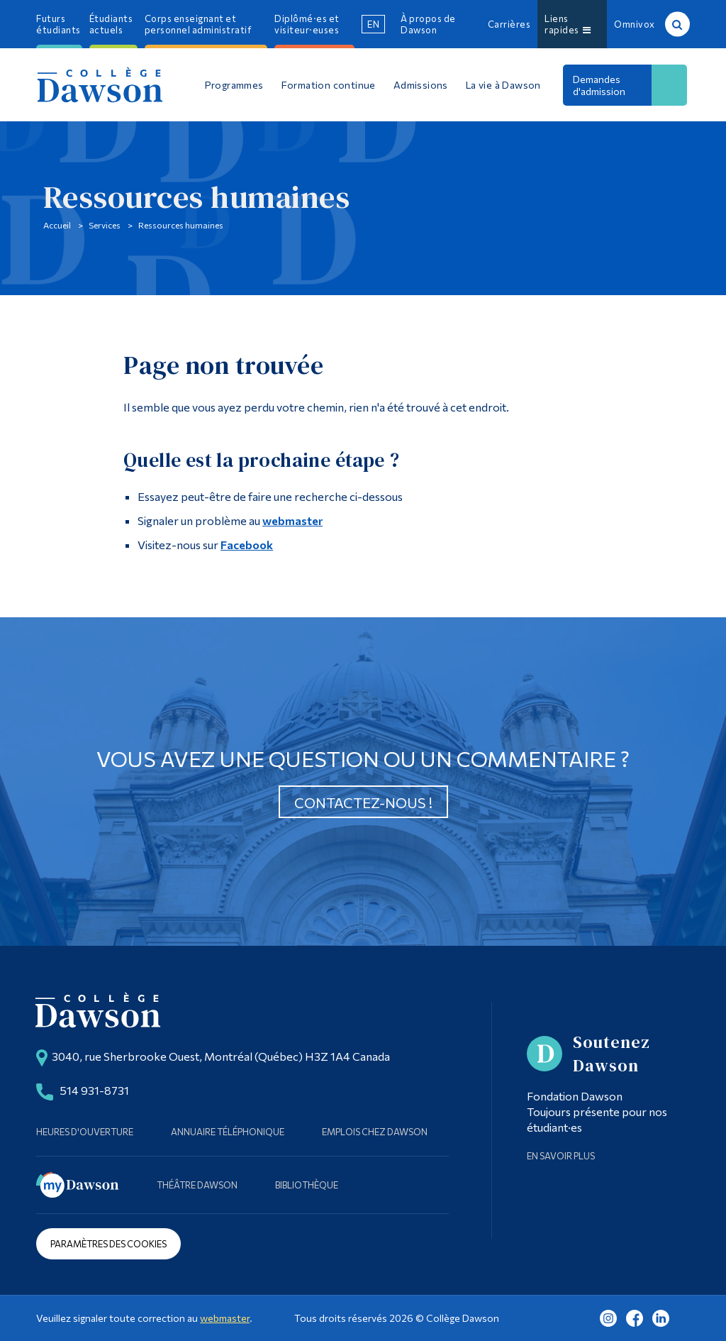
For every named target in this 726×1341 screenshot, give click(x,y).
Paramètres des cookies (108, 1243)
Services (105, 225)
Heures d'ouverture (84, 1131)
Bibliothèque (306, 1185)
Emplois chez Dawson (375, 1131)
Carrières (509, 24)
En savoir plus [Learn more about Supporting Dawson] (561, 1155)
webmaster (292, 520)
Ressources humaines (180, 225)
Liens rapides (567, 24)
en (373, 24)
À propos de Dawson (428, 24)
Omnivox (634, 24)
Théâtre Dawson (197, 1185)
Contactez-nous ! (363, 802)
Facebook (246, 544)
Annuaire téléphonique (227, 1131)
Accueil (57, 225)
